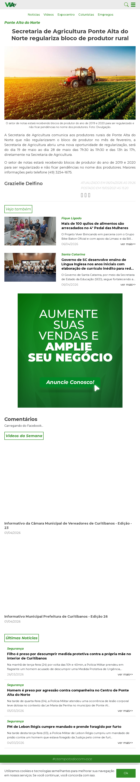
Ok (126, 773)
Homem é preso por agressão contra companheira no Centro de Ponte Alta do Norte (68, 692)
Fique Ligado (71, 218)
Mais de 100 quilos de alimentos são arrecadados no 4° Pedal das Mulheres (94, 226)
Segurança (15, 648)
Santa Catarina (73, 254)
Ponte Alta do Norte (22, 23)
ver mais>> (128, 244)
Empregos (105, 14)
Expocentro (66, 14)
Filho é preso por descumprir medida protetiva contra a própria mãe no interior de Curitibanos (69, 656)
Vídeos (49, 14)
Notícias (34, 14)
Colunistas (86, 14)
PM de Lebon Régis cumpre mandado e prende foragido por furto (64, 727)
